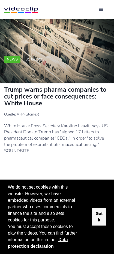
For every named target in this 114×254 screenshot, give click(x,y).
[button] (57, 240)
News (12, 59)
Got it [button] (99, 216)
